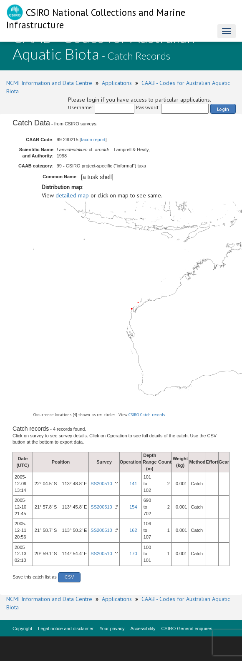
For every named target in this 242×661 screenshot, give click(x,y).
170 (133, 553)
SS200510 (101, 483)
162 (133, 530)
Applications (117, 83)
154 (133, 506)
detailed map (72, 195)
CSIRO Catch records (147, 414)
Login (223, 109)
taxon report (93, 139)
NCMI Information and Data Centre (49, 83)
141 (133, 483)
